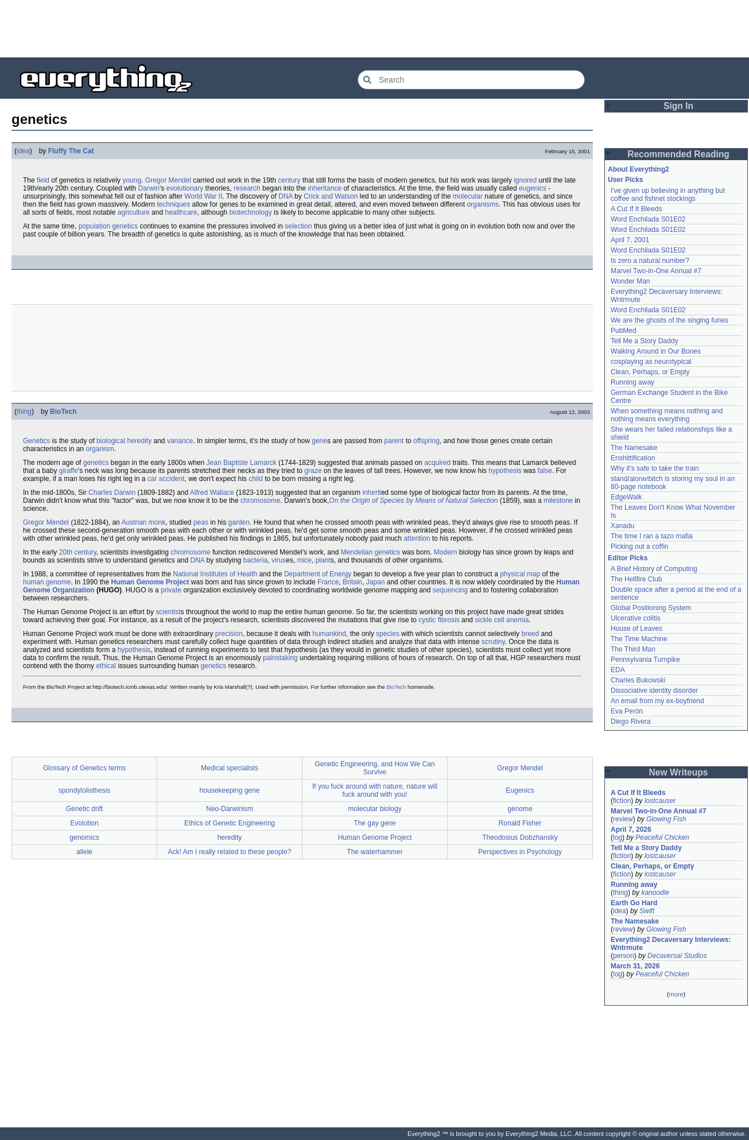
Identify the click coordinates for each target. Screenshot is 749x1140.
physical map (520, 574)
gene (319, 441)
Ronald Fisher (520, 823)
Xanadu (622, 526)
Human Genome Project (150, 582)
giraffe (68, 471)
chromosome (260, 501)
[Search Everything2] (471, 80)
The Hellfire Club (636, 579)
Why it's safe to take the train (655, 468)
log (617, 837)
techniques (173, 204)
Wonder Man (630, 281)
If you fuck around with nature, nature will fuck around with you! (374, 790)
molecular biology (374, 809)
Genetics (36, 441)
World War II (203, 196)
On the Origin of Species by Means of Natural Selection (413, 501)
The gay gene (374, 823)
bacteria (255, 560)
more (676, 994)
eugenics (532, 188)
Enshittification (633, 458)
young (131, 180)
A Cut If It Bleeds (636, 209)
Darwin (149, 188)
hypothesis (504, 471)
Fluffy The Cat (71, 151)
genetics (96, 463)
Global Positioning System (651, 608)
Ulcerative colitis (636, 618)
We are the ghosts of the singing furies (669, 320)
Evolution (84, 823)
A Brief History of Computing (654, 569)
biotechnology (251, 212)
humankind (329, 634)
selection (298, 226)
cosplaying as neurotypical (651, 362)
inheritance (324, 188)
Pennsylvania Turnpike (645, 660)
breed (530, 634)
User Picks (625, 180)
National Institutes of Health (215, 574)
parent (393, 441)
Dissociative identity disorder (654, 691)
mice (304, 560)
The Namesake (634, 448)
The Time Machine (639, 639)
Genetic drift (84, 809)
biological (110, 441)
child (256, 479)
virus (278, 560)
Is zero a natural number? (650, 261)
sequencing (450, 590)
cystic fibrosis (438, 620)
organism (100, 449)
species (387, 634)
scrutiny (493, 642)
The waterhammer (374, 852)
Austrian (133, 522)
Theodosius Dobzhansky (519, 837)
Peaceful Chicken (662, 837)
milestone (558, 501)
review (623, 819)
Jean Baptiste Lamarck (242, 463)
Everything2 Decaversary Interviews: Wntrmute (671, 944)
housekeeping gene (230, 790)
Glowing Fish (666, 819)
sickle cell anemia (502, 620)
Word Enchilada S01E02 (648, 219)
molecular (468, 196)
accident (172, 479)
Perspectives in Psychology (520, 852)
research (247, 188)
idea (23, 151)
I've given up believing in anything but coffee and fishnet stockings (668, 195)
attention (416, 538)
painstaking (280, 658)
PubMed (624, 331)
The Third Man (633, 649)
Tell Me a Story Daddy (644, 341)
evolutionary (185, 188)
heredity (139, 441)
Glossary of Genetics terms (84, 768)
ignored (525, 180)
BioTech (63, 412)
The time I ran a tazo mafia (652, 536)
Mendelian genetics (370, 552)
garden (239, 522)
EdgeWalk (626, 497)
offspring (426, 441)
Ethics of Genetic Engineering (229, 823)
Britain (352, 582)
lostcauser (660, 801)
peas (200, 522)
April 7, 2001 (630, 240)
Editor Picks (627, 558)
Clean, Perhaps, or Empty (650, 372)
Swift (646, 911)
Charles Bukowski (638, 680)
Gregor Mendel (168, 180)
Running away (632, 382)
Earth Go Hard (634, 903)
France (328, 582)
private (171, 590)
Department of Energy (317, 574)
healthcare (181, 212)
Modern (445, 552)
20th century (77, 552)
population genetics (108, 226)
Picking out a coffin (640, 546)
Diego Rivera (630, 722)
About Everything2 (638, 169)
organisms (482, 204)
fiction (622, 801)
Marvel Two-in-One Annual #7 (656, 271)
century (289, 180)
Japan (375, 582)
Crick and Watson (331, 196)
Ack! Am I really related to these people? (230, 852)
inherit (371, 492)
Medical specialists (229, 768)
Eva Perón (627, 711)
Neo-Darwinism (229, 809)
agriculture (134, 212)
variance (180, 441)
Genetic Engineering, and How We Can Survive (374, 768)
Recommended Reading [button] (678, 154)
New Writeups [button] (678, 772)
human (33, 582)
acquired (437, 463)
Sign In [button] (678, 106)
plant (323, 560)
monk (157, 522)
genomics (84, 837)
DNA (285, 196)
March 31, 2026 (635, 966)
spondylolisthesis (85, 790)
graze (312, 471)
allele (84, 852)
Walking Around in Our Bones (656, 351)
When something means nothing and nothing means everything (667, 415)
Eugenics (520, 790)
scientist (168, 612)
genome (58, 582)
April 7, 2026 (631, 829)
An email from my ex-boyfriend (657, 701)
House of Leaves (636, 629)
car (152, 479)
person (623, 956)
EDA (618, 670)
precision (229, 634)
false (545, 471)
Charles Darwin (111, 492)
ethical (106, 666)
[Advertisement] (375, 29)
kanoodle (655, 893)
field (43, 180)
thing (24, 412)
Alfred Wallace (212, 492)
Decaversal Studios (677, 956)
